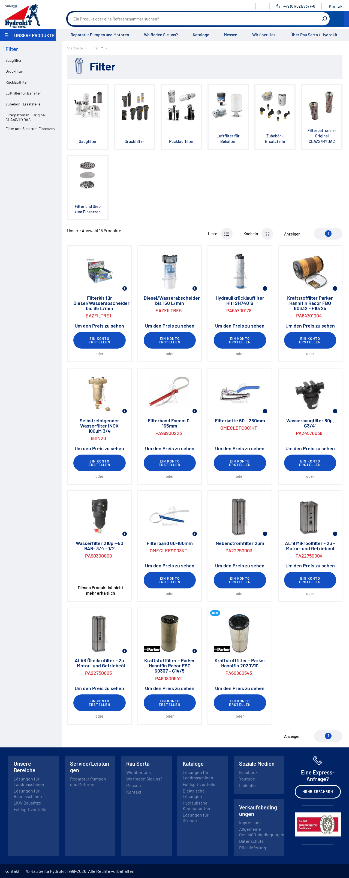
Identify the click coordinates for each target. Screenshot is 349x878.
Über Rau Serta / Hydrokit (314, 34)
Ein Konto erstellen (99, 340)
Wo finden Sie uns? (161, 34)
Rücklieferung (252, 847)
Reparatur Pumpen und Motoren (100, 34)
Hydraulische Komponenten (196, 805)
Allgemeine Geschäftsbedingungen (261, 831)
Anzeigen (292, 233)
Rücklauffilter (16, 82)
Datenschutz (251, 841)
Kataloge (201, 34)
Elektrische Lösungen (194, 793)
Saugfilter (13, 60)
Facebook (248, 772)
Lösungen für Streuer (196, 817)
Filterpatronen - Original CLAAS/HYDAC (25, 117)
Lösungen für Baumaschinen (28, 793)
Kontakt (336, 6)
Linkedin (247, 785)
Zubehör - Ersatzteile (22, 104)
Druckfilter (14, 71)
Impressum (250, 822)
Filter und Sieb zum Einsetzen (30, 128)
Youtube (247, 778)
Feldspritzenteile (30, 809)
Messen (230, 34)
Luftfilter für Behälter (23, 93)
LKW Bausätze (27, 802)
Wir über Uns (263, 34)
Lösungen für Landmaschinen (29, 781)
